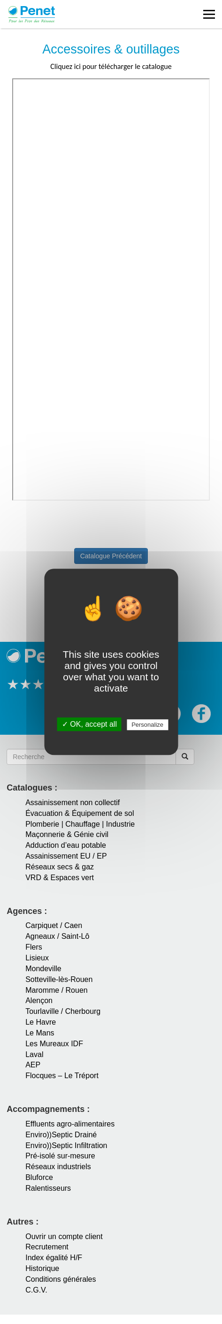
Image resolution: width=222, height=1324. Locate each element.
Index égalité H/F (53, 1258)
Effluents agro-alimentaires (70, 1124)
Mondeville (43, 969)
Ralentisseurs (48, 1188)
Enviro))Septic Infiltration (66, 1145)
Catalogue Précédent (111, 556)
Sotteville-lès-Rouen (58, 979)
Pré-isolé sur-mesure (60, 1156)
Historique (42, 1268)
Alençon (39, 1000)
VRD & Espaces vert (59, 878)
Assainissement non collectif (72, 803)
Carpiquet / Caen (53, 925)
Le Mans (39, 1033)
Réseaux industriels (58, 1167)
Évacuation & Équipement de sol (79, 813)
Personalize (147, 725)
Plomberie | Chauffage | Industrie (80, 824)
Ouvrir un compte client (64, 1236)
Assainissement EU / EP (66, 856)
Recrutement (47, 1247)
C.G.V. (36, 1290)
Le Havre (40, 1022)
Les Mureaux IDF (54, 1044)
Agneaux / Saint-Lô (57, 936)
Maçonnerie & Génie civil (66, 834)
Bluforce (39, 1177)
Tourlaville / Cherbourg (62, 1011)
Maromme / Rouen (56, 990)
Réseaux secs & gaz (59, 867)
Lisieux (37, 958)
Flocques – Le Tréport (62, 1076)
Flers (33, 947)
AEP (32, 1065)
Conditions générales (60, 1279)
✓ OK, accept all (89, 725)
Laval (34, 1054)
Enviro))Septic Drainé (61, 1135)
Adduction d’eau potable (65, 845)
